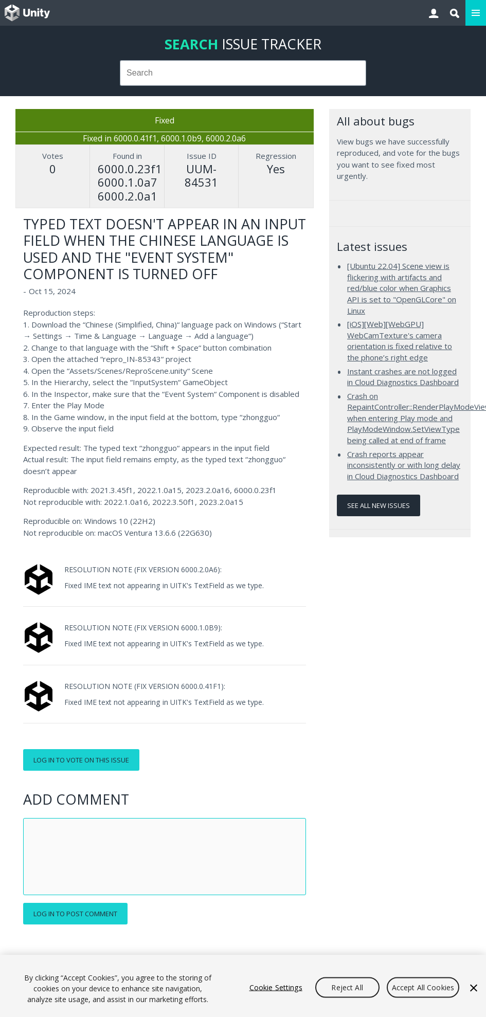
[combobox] (243, 73)
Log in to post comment (75, 913)
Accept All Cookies (423, 987)
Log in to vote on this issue (81, 760)
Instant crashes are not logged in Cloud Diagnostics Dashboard (403, 377)
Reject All (347, 987)
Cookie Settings (275, 987)
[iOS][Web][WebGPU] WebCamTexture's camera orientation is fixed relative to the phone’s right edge (399, 340)
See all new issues (378, 505)
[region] (243, 986)
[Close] (473, 987)
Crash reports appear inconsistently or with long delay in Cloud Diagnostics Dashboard (403, 465)
